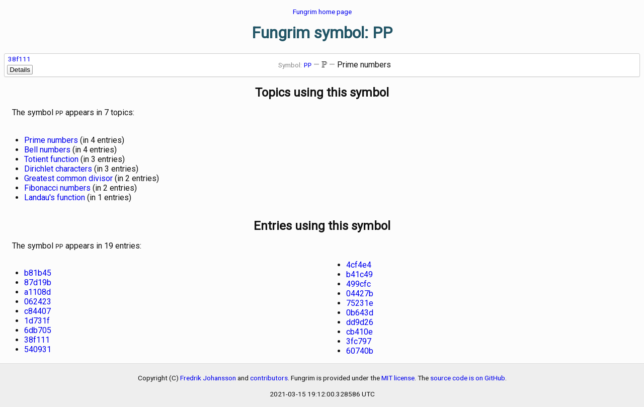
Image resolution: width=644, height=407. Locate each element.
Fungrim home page (322, 12)
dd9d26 (359, 320)
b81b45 (37, 271)
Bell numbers (47, 148)
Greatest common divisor (68, 177)
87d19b (37, 280)
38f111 (19, 59)
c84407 (37, 309)
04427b (359, 291)
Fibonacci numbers (57, 187)
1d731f (37, 318)
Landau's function (54, 196)
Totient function (51, 158)
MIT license (398, 376)
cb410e (359, 330)
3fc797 (358, 339)
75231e (359, 301)
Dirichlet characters (58, 168)
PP (308, 64)
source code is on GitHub (467, 376)
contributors (269, 376)
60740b (359, 349)
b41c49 (359, 272)
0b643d (359, 310)
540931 (37, 347)
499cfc (358, 282)
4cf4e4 (358, 263)
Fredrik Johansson (208, 376)
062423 (37, 299)
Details (20, 69)
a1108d (37, 290)
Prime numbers (51, 139)
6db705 (37, 328)
